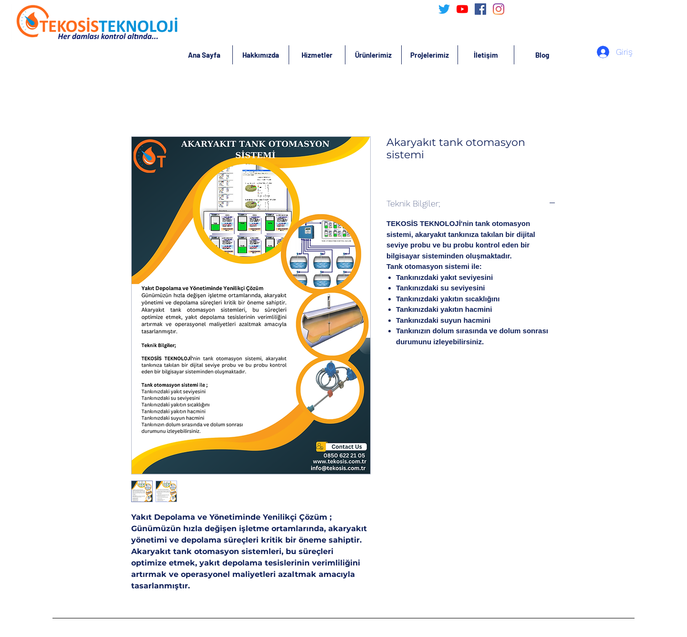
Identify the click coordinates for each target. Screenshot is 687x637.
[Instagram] (498, 9)
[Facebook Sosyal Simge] (480, 9)
